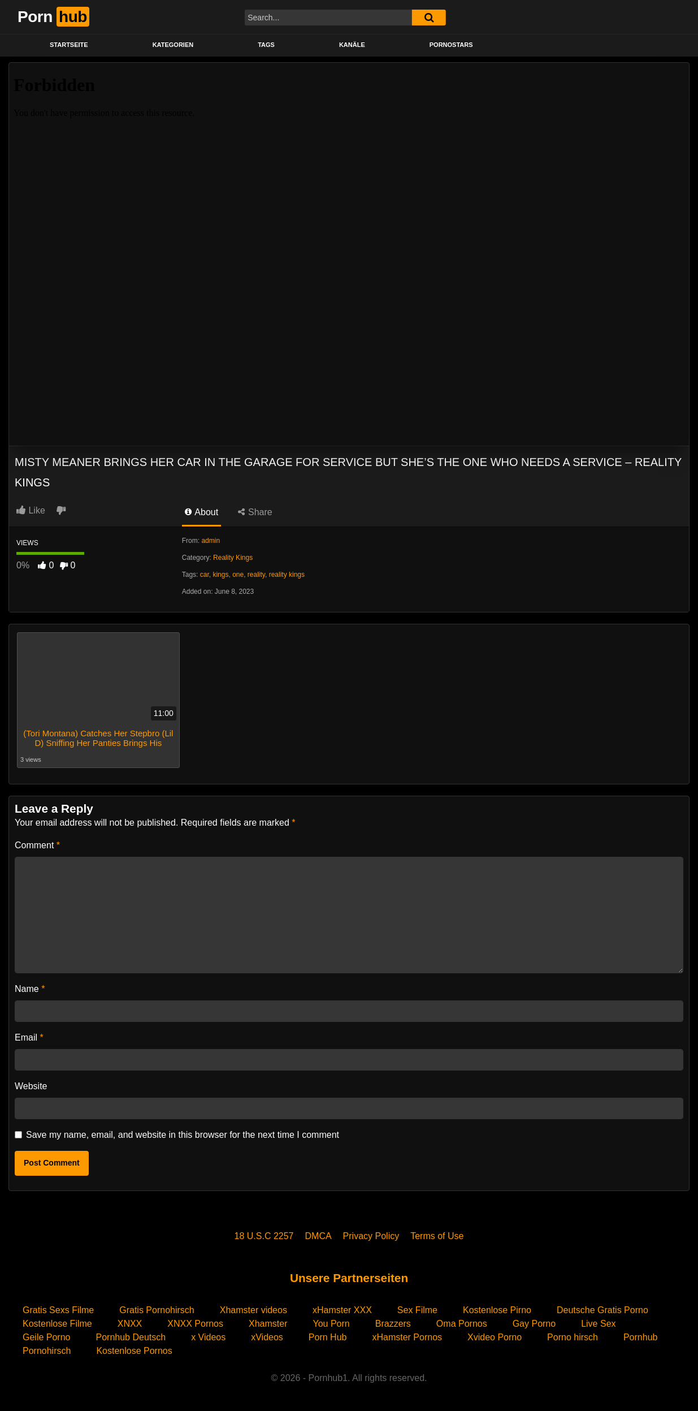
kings (220, 575)
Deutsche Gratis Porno (602, 1310)
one (238, 575)
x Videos (208, 1337)
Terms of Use (436, 1236)
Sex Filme (417, 1310)
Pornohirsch (47, 1351)
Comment (37, 845)
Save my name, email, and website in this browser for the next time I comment (182, 1135)
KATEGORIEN (173, 44)
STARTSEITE (69, 44)
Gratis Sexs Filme (58, 1310)
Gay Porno (534, 1323)
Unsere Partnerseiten (349, 1277)
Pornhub (640, 1337)
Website (31, 1086)
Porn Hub (328, 1337)
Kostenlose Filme (57, 1323)
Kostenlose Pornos (134, 1351)
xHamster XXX (342, 1310)
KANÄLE (352, 44)
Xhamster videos (253, 1310)
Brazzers (393, 1323)
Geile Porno (47, 1337)
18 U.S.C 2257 (264, 1236)
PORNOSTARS (451, 44)
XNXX (130, 1323)
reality (256, 575)
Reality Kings (233, 558)
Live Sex (598, 1323)
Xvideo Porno (494, 1337)
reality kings (287, 575)
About (201, 512)
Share (255, 512)
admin (210, 541)
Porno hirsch (572, 1337)
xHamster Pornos (407, 1337)
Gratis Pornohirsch (156, 1310)
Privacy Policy (371, 1236)
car (204, 575)
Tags (266, 44)
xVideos (267, 1337)
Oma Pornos (461, 1323)
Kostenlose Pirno (497, 1310)
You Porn (331, 1323)
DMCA (318, 1236)
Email (29, 1037)
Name (30, 989)
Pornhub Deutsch (131, 1337)
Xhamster (268, 1323)
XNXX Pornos (195, 1323)
